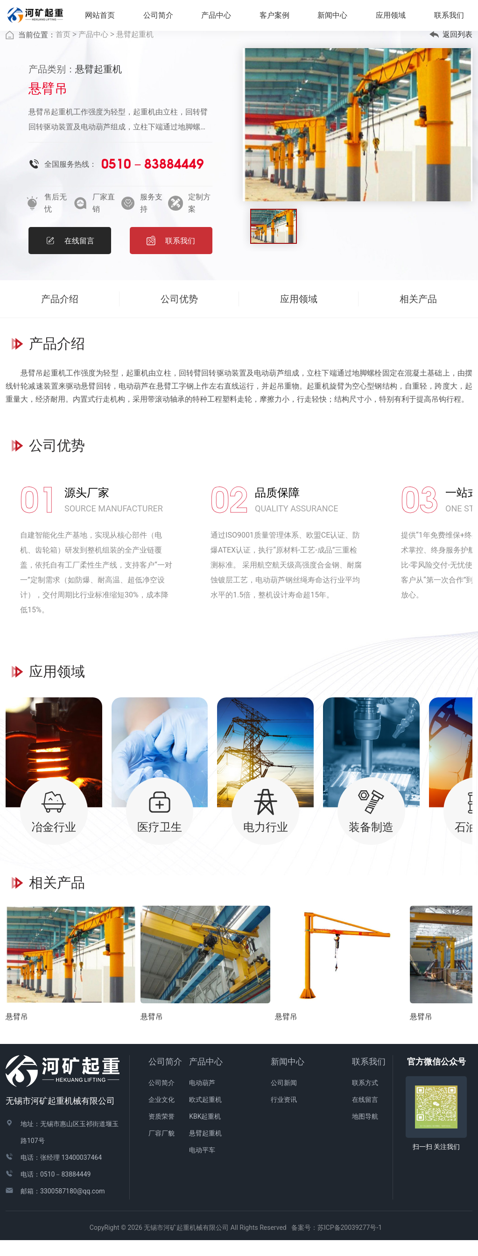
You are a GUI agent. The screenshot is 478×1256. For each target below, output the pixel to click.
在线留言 (365, 1115)
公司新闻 (284, 1098)
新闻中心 (287, 1077)
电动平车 (202, 1165)
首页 (63, 50)
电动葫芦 (202, 1098)
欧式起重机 (205, 1115)
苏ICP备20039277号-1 (352, 1243)
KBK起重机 (205, 1131)
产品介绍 (59, 314)
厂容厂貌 (161, 1148)
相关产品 (418, 314)
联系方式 (365, 1098)
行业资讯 (284, 1115)
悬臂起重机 (135, 50)
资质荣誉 (161, 1131)
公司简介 (165, 1077)
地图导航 (365, 1131)
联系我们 (369, 1077)
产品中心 (93, 50)
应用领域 (395, 18)
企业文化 (161, 1115)
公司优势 (179, 314)
